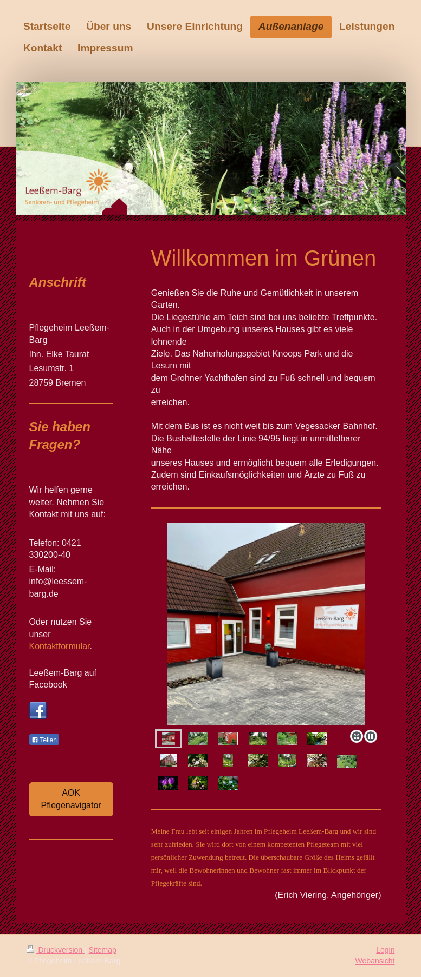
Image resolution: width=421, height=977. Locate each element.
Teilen (44, 740)
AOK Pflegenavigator (71, 798)
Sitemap (102, 950)
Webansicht (375, 960)
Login (385, 950)
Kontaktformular (59, 646)
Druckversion (56, 950)
